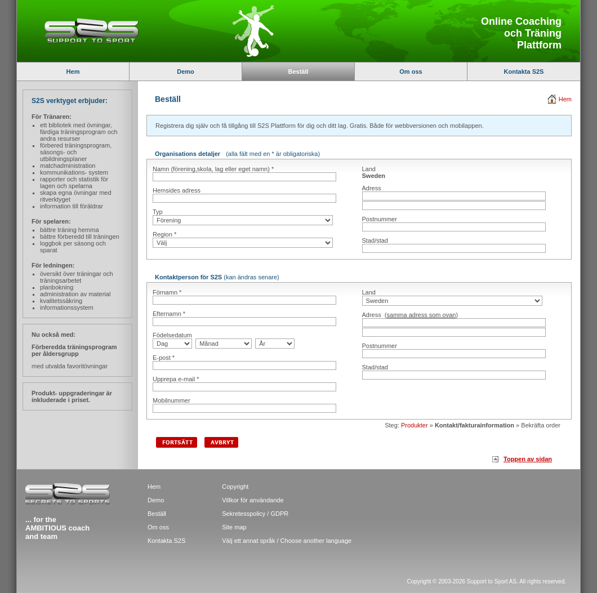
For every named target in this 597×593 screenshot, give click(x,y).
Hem (73, 71)
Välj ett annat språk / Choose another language (286, 540)
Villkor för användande (252, 500)
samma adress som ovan (421, 314)
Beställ (157, 513)
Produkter (414, 425)
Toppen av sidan (528, 459)
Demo (185, 71)
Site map (234, 527)
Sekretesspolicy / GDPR (255, 513)
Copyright (235, 486)
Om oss (410, 71)
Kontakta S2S (524, 71)
